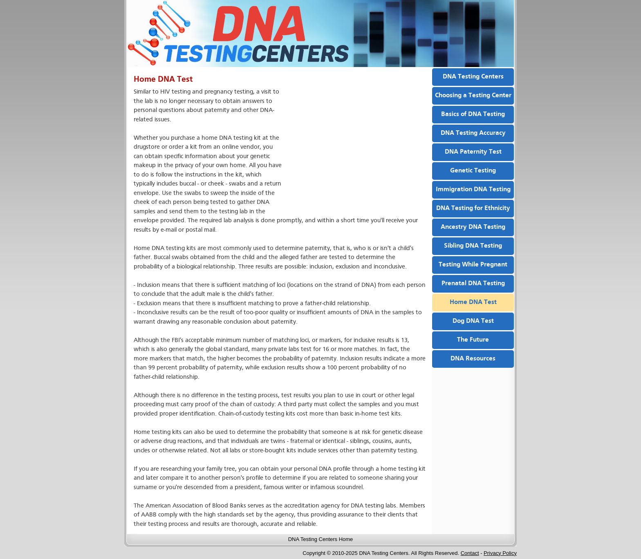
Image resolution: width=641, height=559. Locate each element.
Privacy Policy (500, 553)
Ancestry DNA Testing (473, 227)
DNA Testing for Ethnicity (473, 208)
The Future (473, 340)
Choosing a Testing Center (473, 95)
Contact (470, 553)
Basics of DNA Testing (473, 114)
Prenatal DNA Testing (473, 283)
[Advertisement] (355, 147)
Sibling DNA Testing (473, 246)
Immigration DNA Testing (473, 189)
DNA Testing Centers (473, 77)
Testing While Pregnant (473, 265)
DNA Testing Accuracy (473, 133)
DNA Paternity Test (473, 152)
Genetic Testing (473, 171)
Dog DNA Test (473, 321)
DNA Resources (472, 359)
